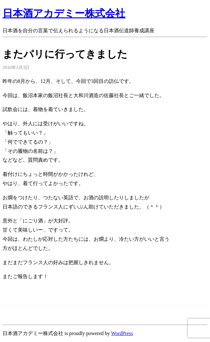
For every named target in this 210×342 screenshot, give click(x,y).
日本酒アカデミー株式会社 (64, 13)
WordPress (122, 333)
